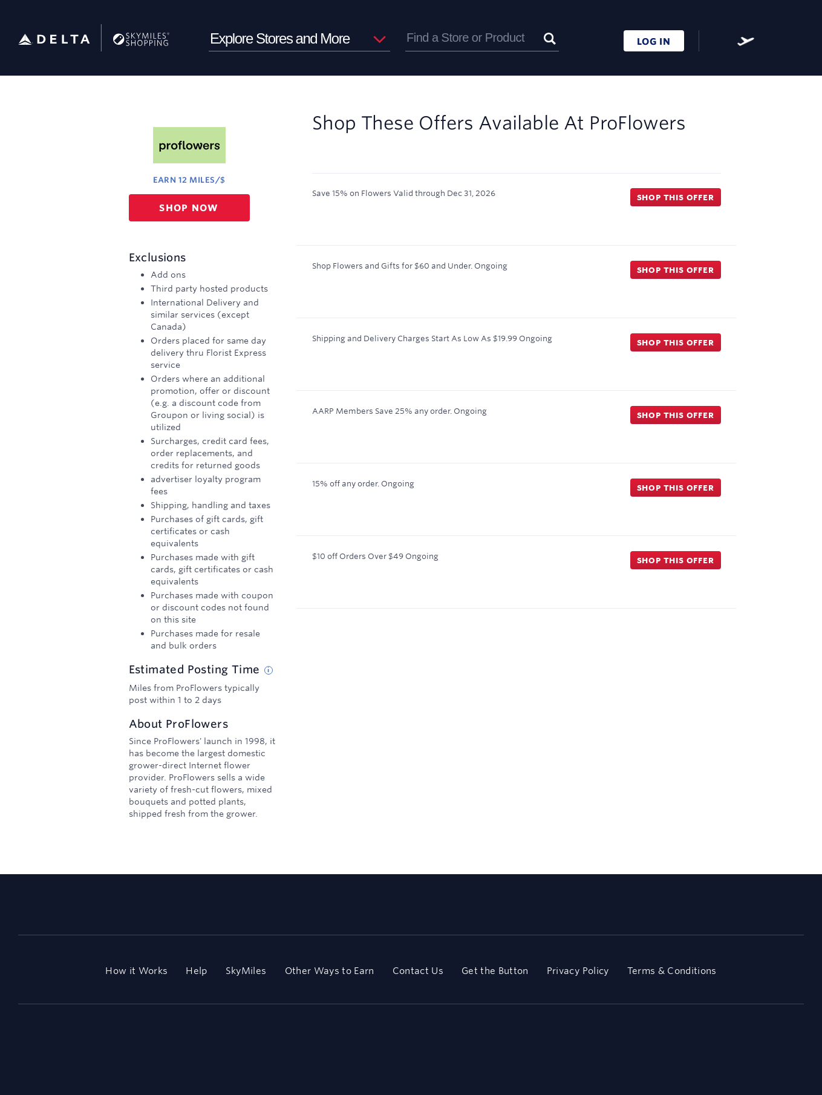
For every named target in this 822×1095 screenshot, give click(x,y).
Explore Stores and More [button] (280, 38)
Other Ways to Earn (329, 970)
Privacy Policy (578, 970)
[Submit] (550, 37)
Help (196, 970)
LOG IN (654, 41)
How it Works (136, 970)
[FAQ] (718, 41)
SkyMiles (246, 970)
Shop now (189, 208)
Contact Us (418, 970)
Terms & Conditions (672, 970)
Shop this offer (675, 197)
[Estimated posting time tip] (268, 670)
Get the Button (495, 970)
